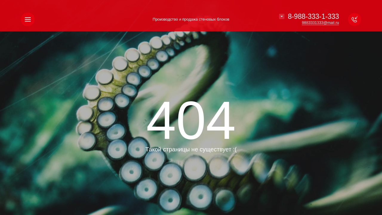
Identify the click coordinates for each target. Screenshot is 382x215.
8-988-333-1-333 (313, 16)
